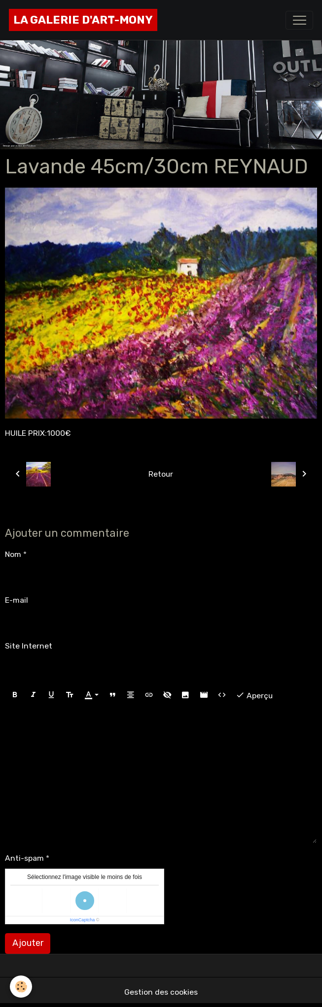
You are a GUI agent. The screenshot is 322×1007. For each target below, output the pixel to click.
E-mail (16, 600)
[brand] (83, 20)
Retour (160, 474)
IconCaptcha (82, 919)
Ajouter (27, 943)
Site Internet (28, 645)
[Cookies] (21, 986)
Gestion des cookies (161, 992)
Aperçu (254, 695)
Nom (13, 554)
